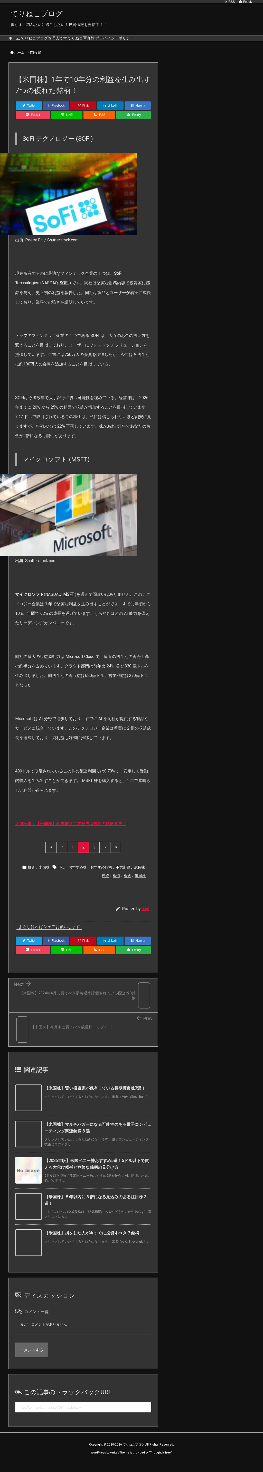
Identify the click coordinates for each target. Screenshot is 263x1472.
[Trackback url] (83, 1415)
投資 (37, 60)
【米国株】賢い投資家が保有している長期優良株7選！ (94, 1095)
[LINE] (67, 122)
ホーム (19, 60)
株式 (127, 883)
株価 (116, 883)
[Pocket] (33, 122)
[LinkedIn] (110, 113)
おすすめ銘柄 (101, 875)
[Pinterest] (83, 113)
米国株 (44, 875)
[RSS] (99, 122)
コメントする (31, 1357)
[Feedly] (133, 122)
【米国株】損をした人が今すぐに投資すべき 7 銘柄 (91, 1240)
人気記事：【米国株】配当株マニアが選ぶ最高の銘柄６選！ (70, 831)
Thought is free (160, 1460)
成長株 (139, 875)
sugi (145, 916)
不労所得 (123, 875)
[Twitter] (29, 113)
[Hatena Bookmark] (138, 113)
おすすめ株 (78, 875)
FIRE (61, 875)
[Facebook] (56, 113)
